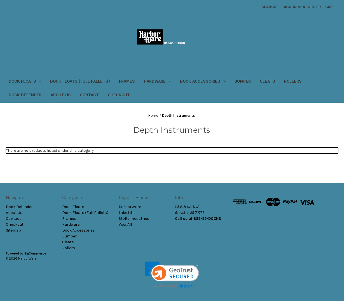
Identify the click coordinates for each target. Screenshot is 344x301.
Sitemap (13, 230)
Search (268, 6)
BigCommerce (35, 253)
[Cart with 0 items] (330, 7)
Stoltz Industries (134, 218)
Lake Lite (126, 212)
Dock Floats (25, 81)
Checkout (119, 94)
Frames (127, 81)
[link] (172, 275)
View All (125, 224)
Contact (89, 94)
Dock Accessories (203, 81)
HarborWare (130, 206)
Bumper (243, 81)
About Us (61, 94)
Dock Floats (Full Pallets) (80, 81)
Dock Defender (25, 94)
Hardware (157, 81)
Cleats (267, 81)
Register (312, 6)
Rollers (293, 81)
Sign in (289, 6)
